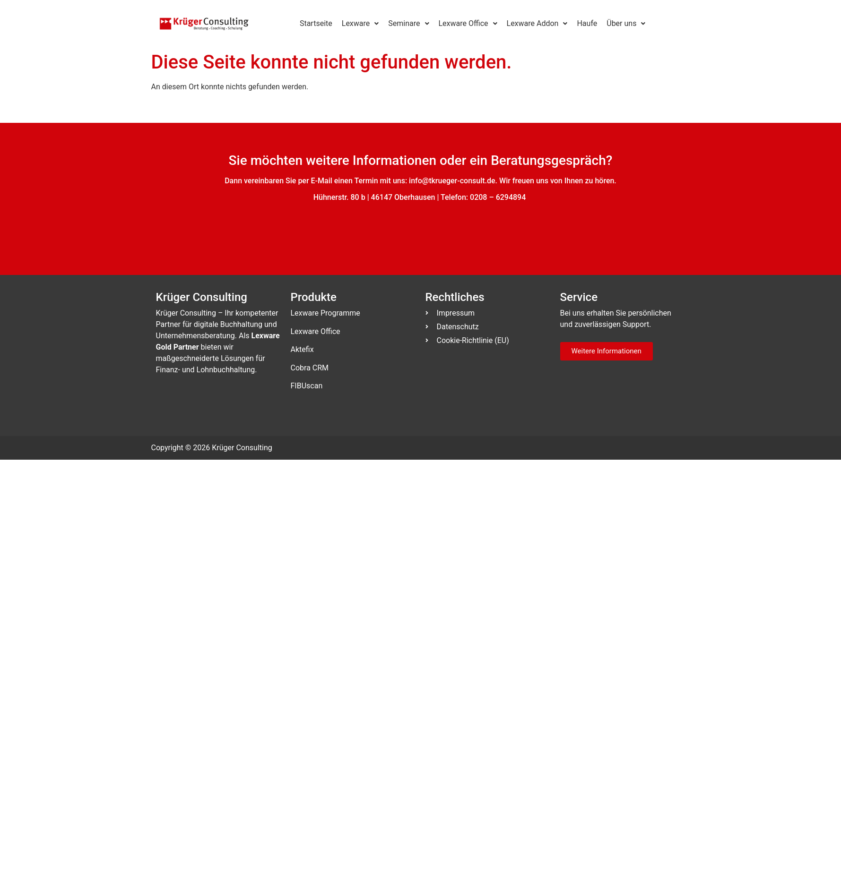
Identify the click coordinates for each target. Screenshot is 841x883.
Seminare (408, 23)
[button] (360, 23)
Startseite (316, 23)
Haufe (587, 23)
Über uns (626, 23)
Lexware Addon (537, 23)
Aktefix (302, 349)
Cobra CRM (310, 367)
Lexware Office (468, 23)
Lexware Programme (325, 313)
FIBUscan (307, 385)
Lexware (360, 23)
